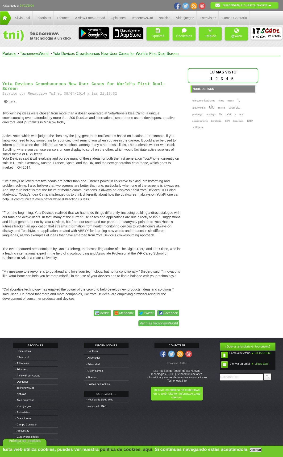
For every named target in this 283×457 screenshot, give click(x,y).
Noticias (164, 18)
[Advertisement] (91, 66)
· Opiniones (22, 381)
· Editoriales (22, 363)
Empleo (210, 33)
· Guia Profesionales (27, 436)
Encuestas (184, 33)
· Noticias (20, 393)
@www (236, 33)
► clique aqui (259, 363)
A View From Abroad (90, 18)
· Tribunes (21, 369)
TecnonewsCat (142, 18)
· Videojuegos (23, 406)
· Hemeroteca (23, 351)
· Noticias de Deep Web (99, 399)
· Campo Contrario (26, 424)
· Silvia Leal (22, 357)
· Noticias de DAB (96, 406)
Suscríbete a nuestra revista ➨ (246, 5)
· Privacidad (93, 364)
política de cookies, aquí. (127, 449)
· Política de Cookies (98, 384)
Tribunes (63, 18)
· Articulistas (22, 430)
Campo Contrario (234, 18)
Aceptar (255, 450)
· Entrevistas (22, 412)
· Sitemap (91, 377)
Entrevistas (208, 18)
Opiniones (118, 18)
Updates (158, 33)
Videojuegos (185, 18)
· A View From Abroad (27, 375)
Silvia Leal (22, 18)
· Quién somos (94, 370)
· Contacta (92, 351)
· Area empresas (24, 400)
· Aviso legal (93, 357)
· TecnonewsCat (24, 387)
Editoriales (43, 18)
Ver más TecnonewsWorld (159, 323)
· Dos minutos (23, 418)
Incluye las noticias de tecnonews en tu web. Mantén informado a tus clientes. (176, 393)
